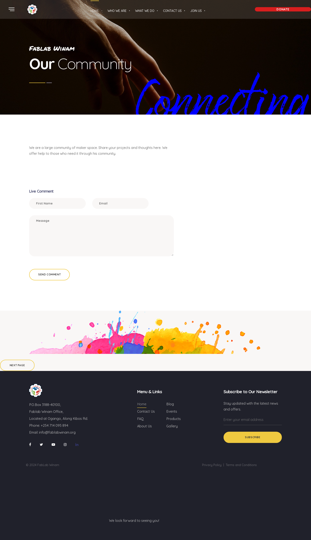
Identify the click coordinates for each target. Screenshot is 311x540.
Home (141, 404)
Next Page (17, 365)
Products (173, 419)
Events (171, 411)
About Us (144, 426)
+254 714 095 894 (54, 425)
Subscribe (252, 437)
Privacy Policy (212, 465)
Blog (170, 404)
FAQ (140, 419)
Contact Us (146, 411)
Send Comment (49, 274)
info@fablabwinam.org (57, 432)
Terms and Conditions (241, 465)
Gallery (172, 426)
